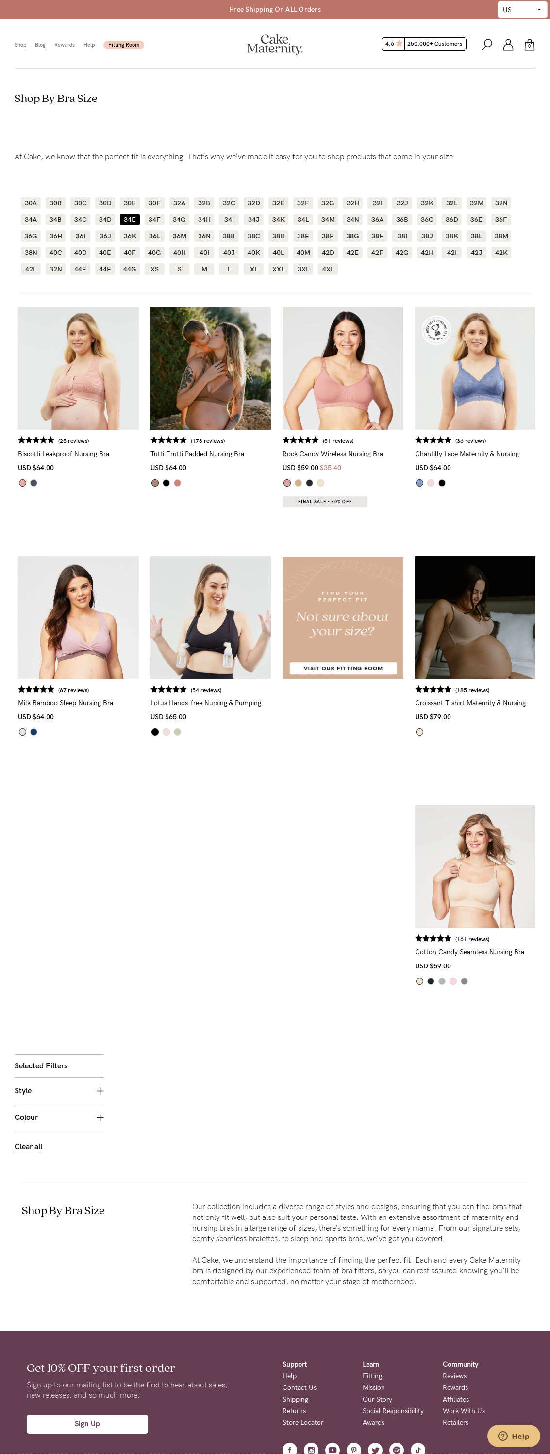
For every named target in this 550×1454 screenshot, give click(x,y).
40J (229, 252)
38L (476, 236)
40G (154, 252)
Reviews (455, 1268)
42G (402, 252)
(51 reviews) (389, 441)
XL (254, 269)
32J (402, 203)
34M (328, 219)
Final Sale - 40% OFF (376, 501)
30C (80, 203)
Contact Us (300, 1280)
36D (452, 219)
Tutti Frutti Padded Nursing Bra (273, 454)
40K (254, 252)
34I (229, 219)
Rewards (64, 45)
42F (377, 252)
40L (278, 252)
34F (155, 219)
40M (303, 252)
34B (56, 219)
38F (328, 236)
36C (427, 219)
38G (352, 236)
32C (229, 203)
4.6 (425, 43)
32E (278, 203)
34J (254, 219)
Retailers (455, 1315)
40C (56, 252)
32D (254, 203)
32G (327, 203)
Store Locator (303, 1315)
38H (377, 236)
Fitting (372, 1268)
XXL (278, 269)
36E (476, 219)
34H (204, 219)
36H (56, 236)
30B (56, 203)
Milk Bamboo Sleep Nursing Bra (167, 703)
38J (427, 236)
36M (179, 236)
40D (80, 252)
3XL (303, 269)
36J (105, 236)
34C (80, 219)
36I (80, 236)
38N (31, 252)
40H (179, 252)
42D (328, 252)
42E (353, 252)
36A (377, 219)
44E (80, 269)
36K (130, 236)
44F (105, 269)
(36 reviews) (496, 441)
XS (154, 269)
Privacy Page (254, 1419)
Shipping (295, 1291)
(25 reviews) (175, 441)
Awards (373, 1315)
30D (105, 203)
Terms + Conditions (312, 1389)
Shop (20, 45)
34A (31, 219)
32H (353, 203)
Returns (294, 1303)
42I (452, 252)
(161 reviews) (498, 939)
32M (476, 203)
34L (303, 219)
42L (30, 269)
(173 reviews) (284, 441)
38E (303, 236)
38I (402, 236)
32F (303, 203)
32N (501, 203)
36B (402, 219)
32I (378, 203)
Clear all (28, 399)
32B (204, 203)
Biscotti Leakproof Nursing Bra (165, 454)
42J (477, 252)
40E (105, 252)
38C (254, 236)
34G (179, 219)
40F (130, 252)
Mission (374, 1280)
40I (204, 252)
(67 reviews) (175, 690)
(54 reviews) (282, 690)
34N (353, 219)
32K (427, 203)
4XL (328, 269)
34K (278, 219)
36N (204, 236)
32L (451, 203)
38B (229, 236)
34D (105, 219)
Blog (40, 45)
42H (427, 252)
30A (31, 203)
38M (501, 236)
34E (130, 219)
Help (89, 45)
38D (278, 236)
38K (452, 236)
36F (501, 219)
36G (30, 236)
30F (155, 203)
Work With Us (464, 1303)
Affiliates (456, 1291)
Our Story (377, 1291)
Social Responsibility (393, 1303)
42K (501, 252)
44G (129, 269)
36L (154, 236)
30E (130, 203)
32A (179, 203)
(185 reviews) (498, 690)
